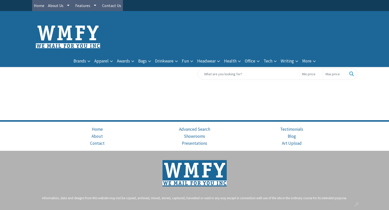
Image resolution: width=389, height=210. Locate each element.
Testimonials (291, 129)
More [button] (307, 61)
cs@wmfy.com (344, 22)
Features (82, 5)
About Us (55, 5)
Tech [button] (268, 61)
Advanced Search (194, 129)
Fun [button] (185, 61)
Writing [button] (287, 61)
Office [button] (250, 61)
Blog (292, 136)
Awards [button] (123, 61)
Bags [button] (142, 61)
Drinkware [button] (164, 61)
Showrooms (194, 136)
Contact (97, 143)
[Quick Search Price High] (335, 74)
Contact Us (111, 5)
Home (39, 5)
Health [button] (230, 61)
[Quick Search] (248, 74)
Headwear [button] (206, 61)
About (97, 136)
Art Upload (292, 143)
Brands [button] (79, 61)
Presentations (194, 143)
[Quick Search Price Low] (311, 74)
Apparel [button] (101, 61)
